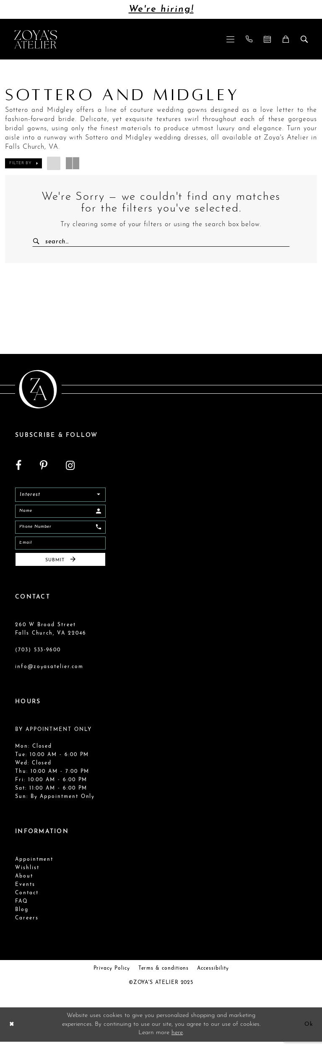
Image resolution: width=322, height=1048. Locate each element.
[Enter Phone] (60, 530)
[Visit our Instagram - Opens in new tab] (70, 466)
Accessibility (213, 975)
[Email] (60, 547)
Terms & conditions (163, 975)
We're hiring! (161, 9)
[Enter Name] (60, 513)
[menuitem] (230, 39)
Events (25, 891)
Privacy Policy (111, 975)
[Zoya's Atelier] (35, 39)
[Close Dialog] (12, 1031)
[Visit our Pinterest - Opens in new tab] (43, 466)
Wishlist (27, 874)
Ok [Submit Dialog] (308, 1030)
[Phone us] (249, 39)
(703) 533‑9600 (38, 656)
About (24, 882)
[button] (230, 39)
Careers (27, 924)
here (177, 1039)
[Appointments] (267, 39)
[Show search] (304, 39)
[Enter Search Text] (161, 242)
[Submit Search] (39, 242)
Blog (22, 916)
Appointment (34, 866)
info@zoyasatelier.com (49, 673)
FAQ (21, 908)
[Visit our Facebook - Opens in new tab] (18, 466)
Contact (27, 899)
